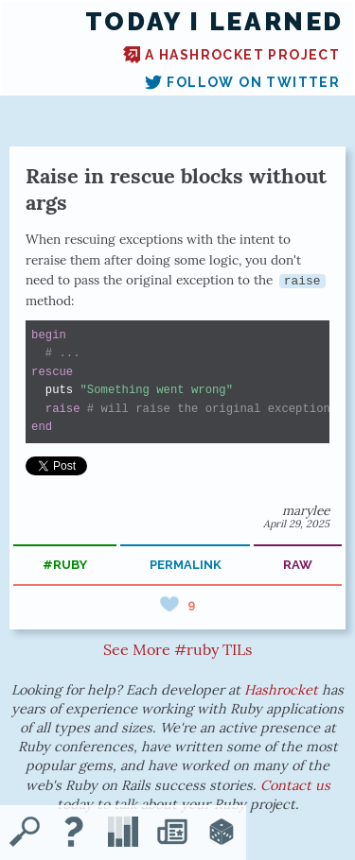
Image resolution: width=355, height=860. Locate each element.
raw (297, 565)
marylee (305, 510)
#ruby (65, 565)
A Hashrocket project (231, 54)
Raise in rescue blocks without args (176, 189)
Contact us (295, 785)
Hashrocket (281, 689)
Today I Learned (214, 21)
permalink (186, 565)
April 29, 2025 (296, 523)
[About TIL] (74, 833)
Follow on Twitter (242, 82)
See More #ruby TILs (177, 649)
